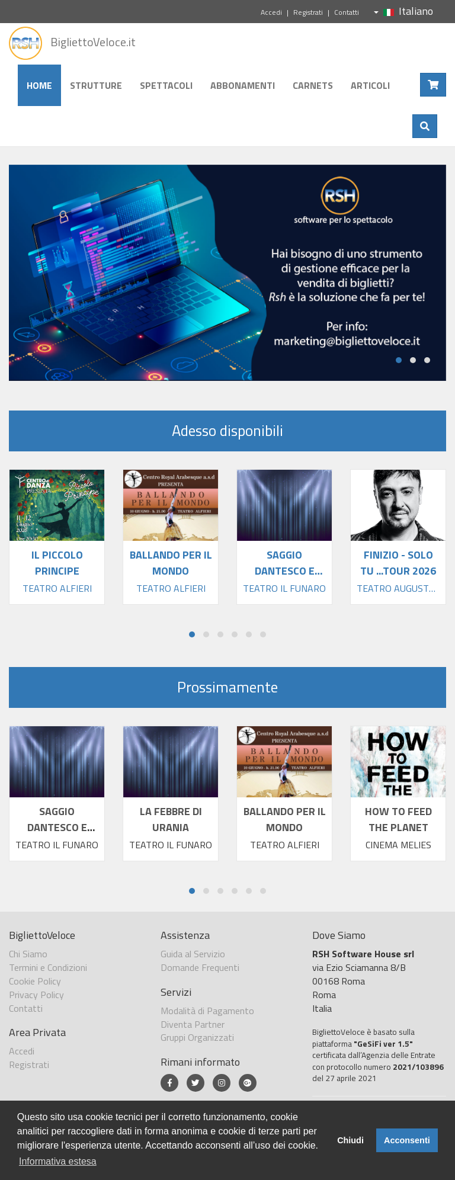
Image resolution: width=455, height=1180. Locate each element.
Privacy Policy (36, 994)
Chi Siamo (28, 954)
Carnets (313, 85)
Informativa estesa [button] (58, 1161)
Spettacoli (166, 85)
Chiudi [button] (350, 1140)
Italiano (403, 11)
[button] (399, 360)
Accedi (271, 12)
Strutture (96, 85)
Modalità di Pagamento (207, 1010)
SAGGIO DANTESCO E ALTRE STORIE (57, 827)
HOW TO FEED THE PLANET (398, 819)
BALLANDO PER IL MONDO (284, 819)
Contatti (346, 12)
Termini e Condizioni (48, 967)
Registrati (308, 12)
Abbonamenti (242, 85)
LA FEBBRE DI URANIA (171, 819)
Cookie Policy (35, 981)
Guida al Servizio (193, 954)
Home (39, 85)
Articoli (370, 85)
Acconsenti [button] (407, 1140)
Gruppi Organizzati (197, 1037)
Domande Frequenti (200, 967)
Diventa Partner (193, 1024)
